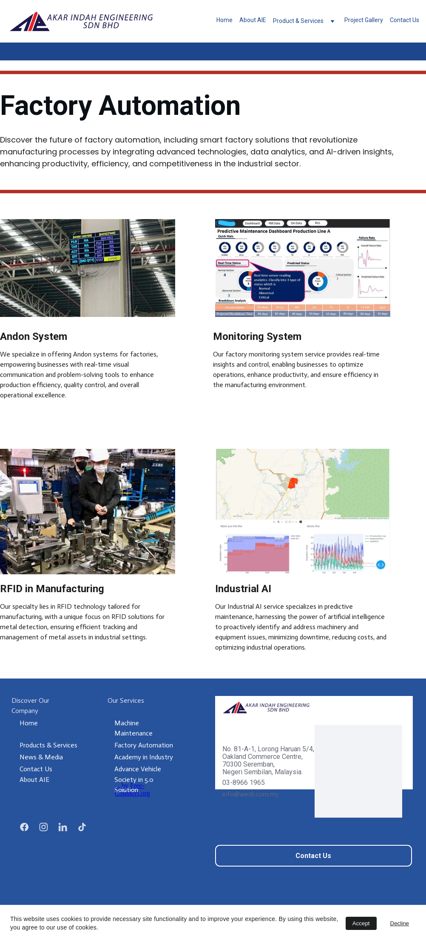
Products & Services (48, 745)
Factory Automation (143, 745)
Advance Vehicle (137, 769)
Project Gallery (363, 20)
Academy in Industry (143, 757)
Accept (361, 923)
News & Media (41, 757)
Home (224, 20)
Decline (399, 923)
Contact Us (404, 20)
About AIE (252, 20)
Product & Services (298, 21)
